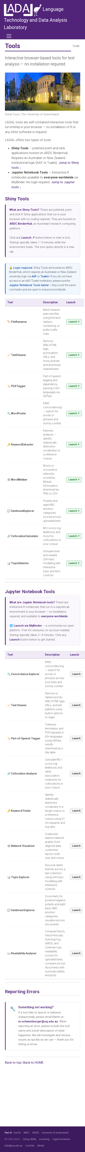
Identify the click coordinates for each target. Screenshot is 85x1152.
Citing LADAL (29, 1139)
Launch (76, 674)
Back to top (13, 1062)
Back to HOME (33, 1062)
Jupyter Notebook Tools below (29, 285)
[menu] (9, 36)
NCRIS (35, 1132)
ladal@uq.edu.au (13, 1145)
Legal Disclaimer (61, 1139)
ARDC (26, 1132)
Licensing (44, 1139)
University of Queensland (55, 1132)
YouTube (29, 1145)
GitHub (40, 1145)
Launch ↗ (74, 321)
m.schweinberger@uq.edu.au (38, 1021)
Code (76, 46)
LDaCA (17, 1132)
